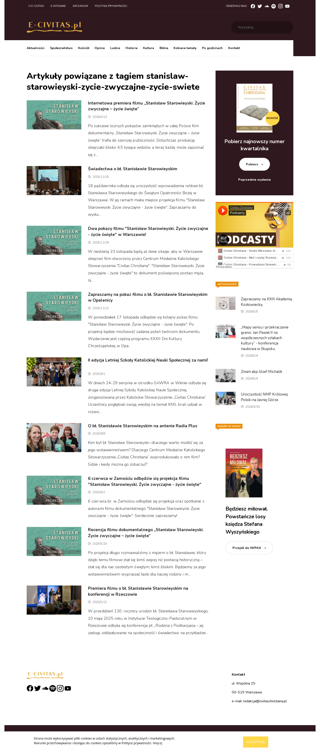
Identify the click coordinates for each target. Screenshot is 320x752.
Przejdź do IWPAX (246, 548)
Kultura (148, 48)
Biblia (164, 48)
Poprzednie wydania (254, 180)
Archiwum (80, 6)
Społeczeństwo (61, 48)
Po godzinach (212, 48)
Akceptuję (255, 742)
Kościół (83, 48)
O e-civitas (36, 6)
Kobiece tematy (185, 48)
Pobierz (252, 164)
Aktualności (35, 48)
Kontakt (234, 48)
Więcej (157, 743)
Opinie (99, 48)
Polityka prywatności (111, 6)
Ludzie (115, 48)
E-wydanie (58, 6)
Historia (132, 48)
